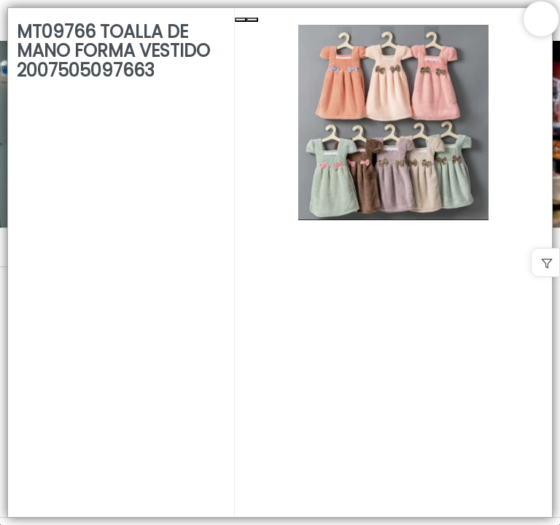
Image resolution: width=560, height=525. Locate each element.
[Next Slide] (252, 20)
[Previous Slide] (240, 20)
